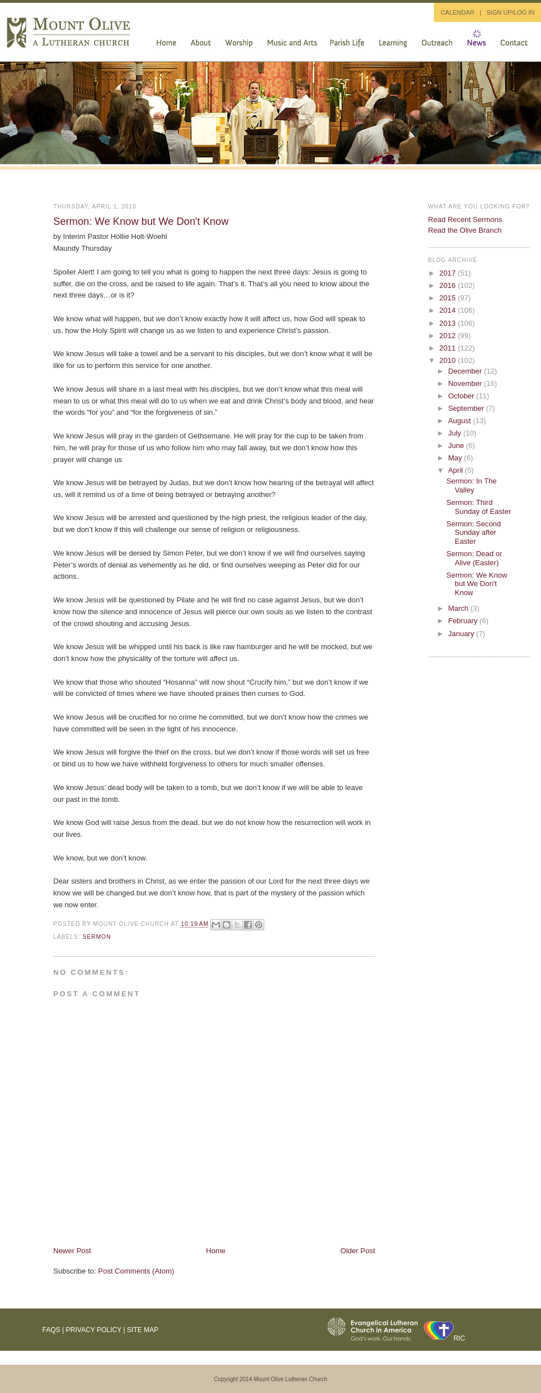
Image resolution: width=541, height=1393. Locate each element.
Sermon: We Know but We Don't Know (141, 221)
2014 (449, 310)
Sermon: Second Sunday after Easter (473, 532)
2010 (449, 360)
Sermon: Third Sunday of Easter (478, 507)
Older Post (357, 1250)
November (466, 383)
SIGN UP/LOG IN (510, 12)
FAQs (51, 1330)
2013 (449, 323)
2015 (449, 298)
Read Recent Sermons (465, 219)
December (466, 371)
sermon (97, 937)
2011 (449, 348)
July (455, 433)
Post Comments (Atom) (136, 1271)
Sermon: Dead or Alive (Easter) (474, 558)
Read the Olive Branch (465, 230)
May (456, 458)
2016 (449, 285)
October (462, 396)
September (467, 408)
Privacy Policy (94, 1330)
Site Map (142, 1330)
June (457, 445)
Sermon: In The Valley (471, 485)
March (459, 608)
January (462, 633)
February (464, 620)
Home (216, 1250)
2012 (449, 335)
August (460, 420)
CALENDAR (458, 12)
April (456, 470)
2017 (449, 273)
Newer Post (72, 1250)
